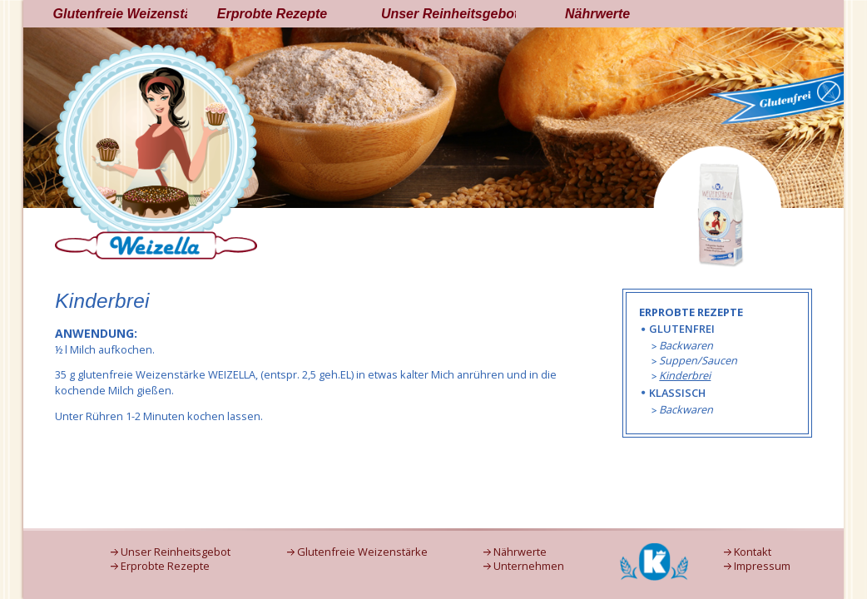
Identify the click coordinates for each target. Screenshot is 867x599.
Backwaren (686, 345)
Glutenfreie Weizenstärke (120, 14)
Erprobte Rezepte (272, 14)
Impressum (762, 566)
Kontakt (752, 552)
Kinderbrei (685, 375)
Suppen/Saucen (698, 360)
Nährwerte (597, 14)
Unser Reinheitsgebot (448, 14)
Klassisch (677, 392)
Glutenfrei (682, 328)
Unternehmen (528, 566)
